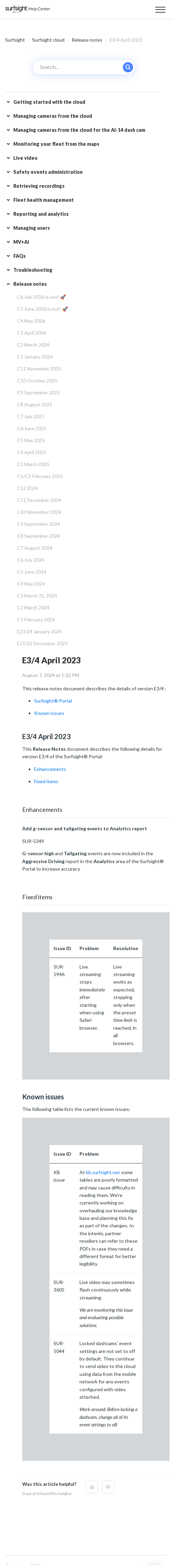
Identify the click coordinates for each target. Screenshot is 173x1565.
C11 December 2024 (39, 500)
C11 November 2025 (39, 368)
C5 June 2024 (31, 572)
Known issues (49, 713)
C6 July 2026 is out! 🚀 (41, 297)
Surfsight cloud (48, 40)
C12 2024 (27, 488)
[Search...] (84, 67)
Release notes (87, 40)
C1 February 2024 (36, 619)
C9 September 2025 (38, 392)
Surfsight (15, 40)
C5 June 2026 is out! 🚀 (42, 309)
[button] (160, 8)
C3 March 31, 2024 (37, 595)
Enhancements (50, 769)
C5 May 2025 (31, 440)
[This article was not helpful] (108, 1487)
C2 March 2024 (33, 607)
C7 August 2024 (34, 548)
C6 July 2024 (30, 560)
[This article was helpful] (92, 1487)
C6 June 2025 (31, 428)
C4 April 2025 (31, 452)
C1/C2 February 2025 (40, 476)
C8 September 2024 (38, 536)
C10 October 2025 (37, 380)
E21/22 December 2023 (42, 643)
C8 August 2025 (34, 404)
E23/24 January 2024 (39, 631)
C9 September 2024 (38, 524)
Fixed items (46, 781)
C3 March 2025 (33, 464)
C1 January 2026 (35, 356)
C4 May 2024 (31, 584)
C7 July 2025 (30, 416)
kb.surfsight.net (103, 1172)
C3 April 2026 (31, 333)
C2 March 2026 (33, 345)
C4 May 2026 (31, 321)
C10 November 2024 (39, 512)
